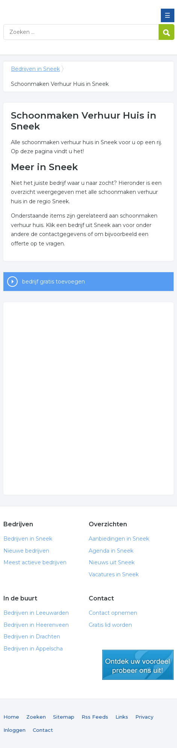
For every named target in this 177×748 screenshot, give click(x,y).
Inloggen (14, 730)
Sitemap (63, 717)
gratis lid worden (138, 665)
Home (11, 717)
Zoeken (36, 717)
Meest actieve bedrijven (35, 562)
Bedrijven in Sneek (57, 8)
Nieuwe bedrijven (26, 550)
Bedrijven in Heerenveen (36, 625)
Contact (43, 730)
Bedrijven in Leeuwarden (36, 612)
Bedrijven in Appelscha (33, 648)
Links (121, 717)
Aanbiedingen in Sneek (119, 538)
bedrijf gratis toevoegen (53, 281)
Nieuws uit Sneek (112, 562)
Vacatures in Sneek (114, 574)
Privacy (144, 717)
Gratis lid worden (110, 625)
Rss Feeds (95, 717)
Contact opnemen (113, 612)
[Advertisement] (88, 398)
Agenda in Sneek (111, 550)
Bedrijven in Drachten (31, 636)
